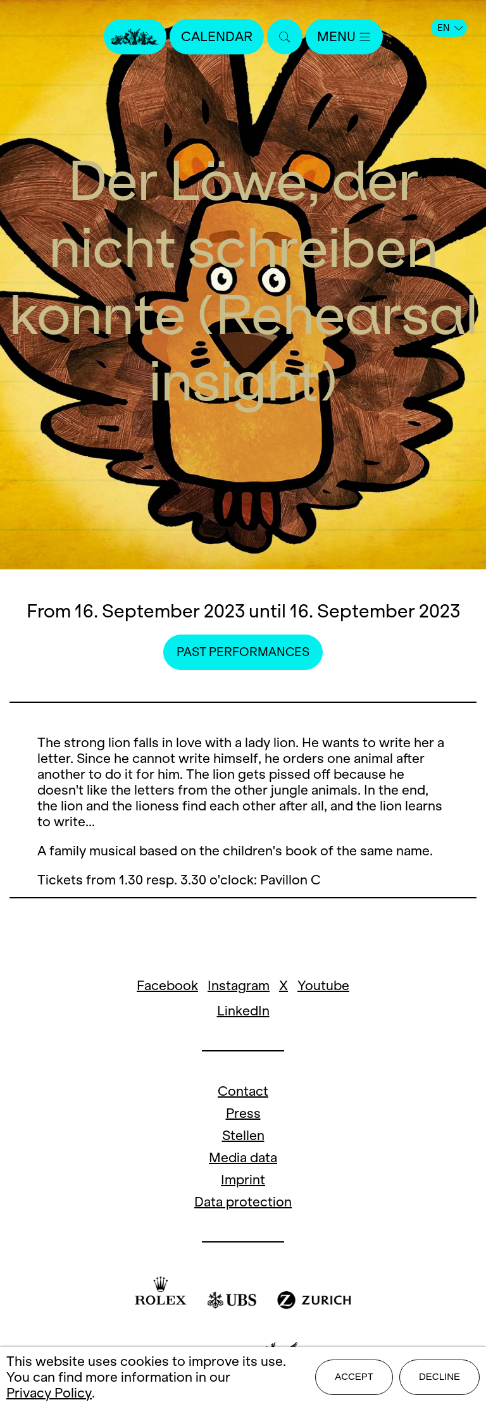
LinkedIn (243, 1010)
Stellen (243, 1135)
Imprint (243, 1179)
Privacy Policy (49, 1392)
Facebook (167, 985)
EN (450, 28)
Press (243, 1113)
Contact (243, 1091)
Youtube (323, 985)
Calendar (216, 36)
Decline (439, 1376)
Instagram (239, 985)
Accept (354, 1376)
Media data (243, 1157)
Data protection (243, 1201)
